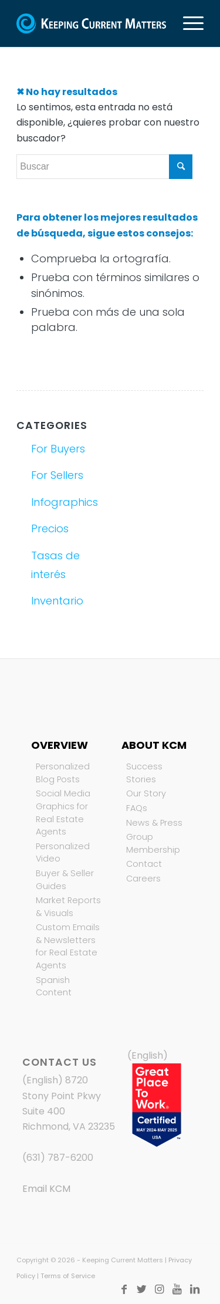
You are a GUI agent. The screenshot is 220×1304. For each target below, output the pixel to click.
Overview (59, 745)
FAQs (136, 808)
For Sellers (57, 475)
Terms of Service (67, 1276)
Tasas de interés (55, 565)
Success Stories (144, 773)
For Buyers (58, 448)
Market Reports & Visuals (68, 906)
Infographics (64, 502)
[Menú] (187, 23)
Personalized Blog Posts (63, 773)
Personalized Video (63, 852)
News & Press (154, 823)
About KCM (154, 745)
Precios (50, 528)
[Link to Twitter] (142, 1289)
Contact (144, 864)
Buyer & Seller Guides (65, 879)
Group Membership (153, 843)
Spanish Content (54, 986)
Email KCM (46, 1188)
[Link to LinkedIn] (195, 1289)
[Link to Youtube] (177, 1289)
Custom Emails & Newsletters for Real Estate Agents (68, 946)
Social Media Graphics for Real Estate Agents (63, 812)
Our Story (146, 793)
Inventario (57, 600)
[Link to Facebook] (124, 1289)
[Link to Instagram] (159, 1289)
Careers (143, 878)
